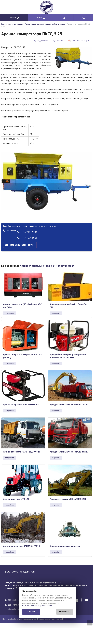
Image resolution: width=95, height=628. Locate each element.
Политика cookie (43, 619)
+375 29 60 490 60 (27, 231)
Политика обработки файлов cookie (37, 605)
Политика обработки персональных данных (19, 619)
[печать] (58, 40)
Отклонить (64, 611)
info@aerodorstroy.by (14, 609)
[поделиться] (40, 40)
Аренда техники (16, 24)
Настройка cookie (57, 619)
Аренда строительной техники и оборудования (45, 24)
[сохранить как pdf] (79, 40)
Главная (4, 24)
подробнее (9, 313)
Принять (31, 611)
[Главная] (46, 7)
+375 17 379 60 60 (27, 237)
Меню (41, 17)
